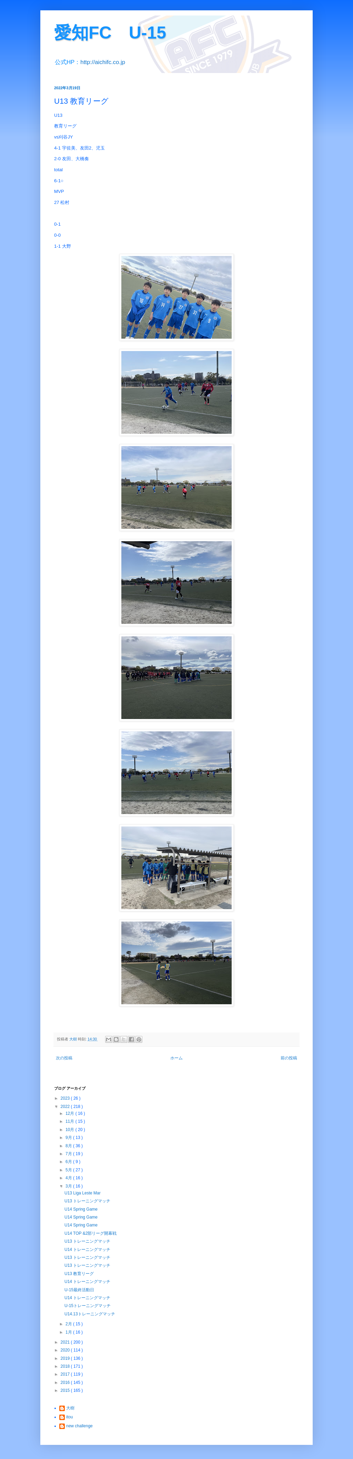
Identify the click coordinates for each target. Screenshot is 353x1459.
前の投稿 (289, 1058)
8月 (69, 1145)
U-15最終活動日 (79, 1289)
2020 (66, 1350)
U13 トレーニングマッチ (87, 1201)
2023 (66, 1098)
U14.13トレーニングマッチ (89, 1314)
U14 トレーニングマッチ (87, 1249)
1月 (69, 1332)
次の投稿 (64, 1058)
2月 (69, 1324)
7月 (69, 1153)
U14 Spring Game (81, 1209)
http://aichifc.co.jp (102, 62)
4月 (69, 1177)
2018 (66, 1366)
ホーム (176, 1058)
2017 (66, 1374)
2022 (66, 1106)
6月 (69, 1161)
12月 (70, 1113)
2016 (66, 1382)
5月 (69, 1170)
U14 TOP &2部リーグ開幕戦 (90, 1233)
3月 (69, 1186)
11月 (70, 1121)
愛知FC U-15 (110, 32)
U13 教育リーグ (79, 1273)
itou (69, 1417)
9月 (69, 1137)
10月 (70, 1129)
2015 (66, 1390)
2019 (66, 1358)
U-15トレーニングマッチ (87, 1305)
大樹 (70, 1408)
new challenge (79, 1426)
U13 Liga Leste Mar (82, 1193)
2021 (66, 1342)
